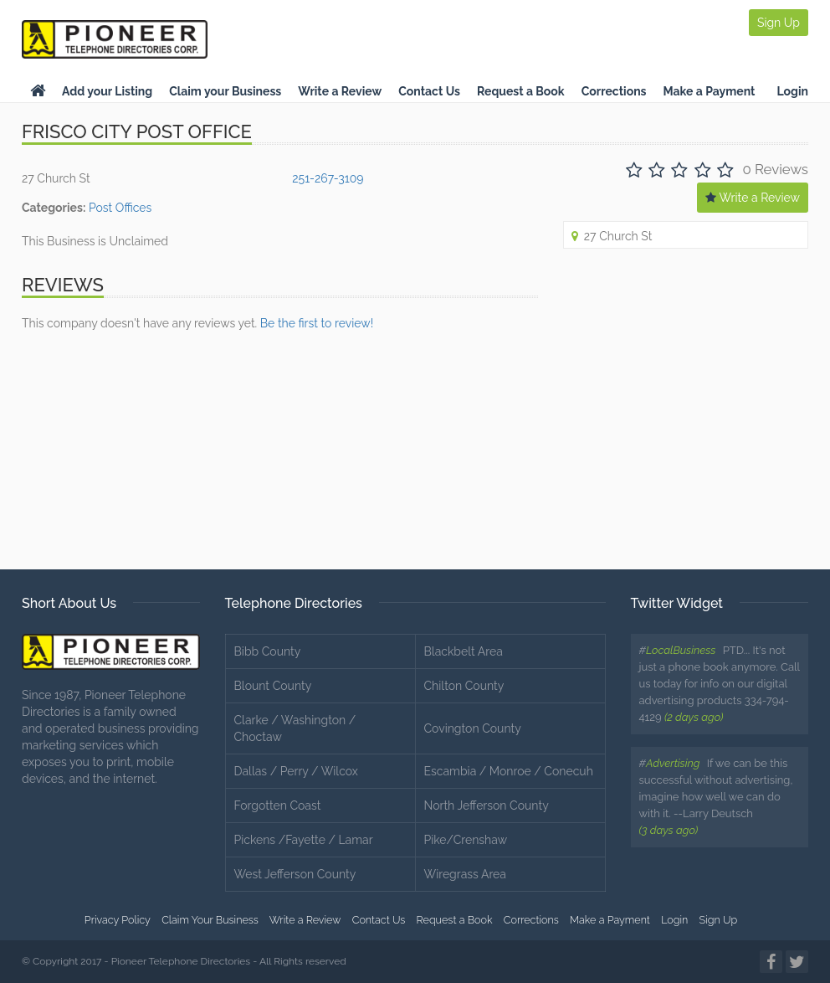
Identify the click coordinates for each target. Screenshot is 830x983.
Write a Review (340, 91)
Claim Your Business (210, 920)
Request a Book (521, 91)
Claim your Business (225, 91)
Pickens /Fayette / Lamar (303, 840)
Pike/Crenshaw (466, 840)
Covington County (472, 728)
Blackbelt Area (463, 651)
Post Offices (120, 207)
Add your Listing (107, 91)
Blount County (273, 685)
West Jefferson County (295, 874)
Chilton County (464, 685)
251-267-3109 (327, 178)
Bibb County (267, 651)
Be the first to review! (316, 323)
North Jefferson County (486, 805)
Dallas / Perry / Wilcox (296, 771)
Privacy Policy (118, 920)
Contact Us (429, 91)
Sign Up (778, 22)
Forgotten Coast (277, 805)
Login (792, 91)
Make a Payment (709, 91)
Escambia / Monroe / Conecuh (508, 771)
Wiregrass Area (465, 874)
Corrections (614, 91)
